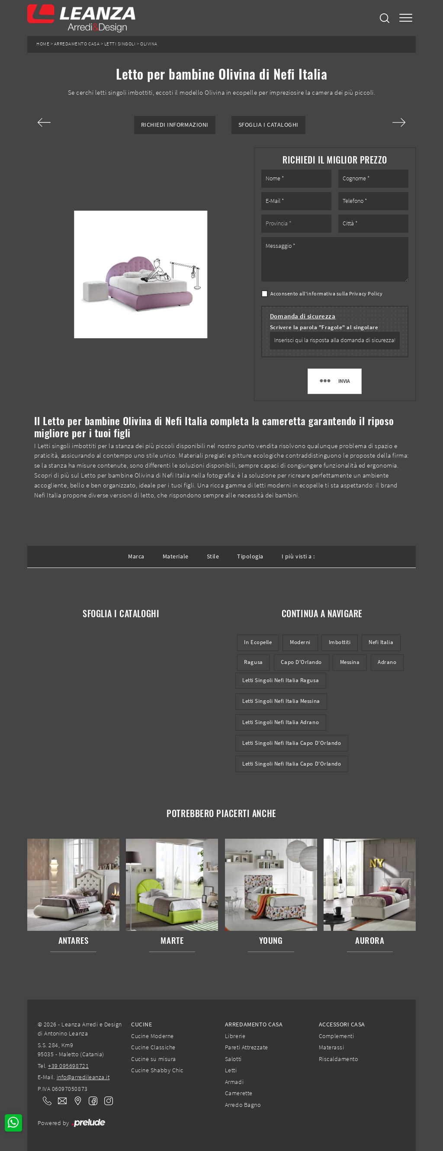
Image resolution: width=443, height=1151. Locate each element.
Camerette (239, 1093)
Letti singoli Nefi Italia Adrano (280, 722)
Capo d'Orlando (301, 662)
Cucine (141, 1024)
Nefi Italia (381, 642)
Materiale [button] (176, 556)
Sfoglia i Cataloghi (268, 124)
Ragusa (253, 662)
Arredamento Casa (77, 44)
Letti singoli (120, 44)
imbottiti (340, 642)
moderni (300, 642)
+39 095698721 (68, 1066)
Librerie (235, 1036)
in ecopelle (258, 642)
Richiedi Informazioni (175, 124)
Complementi (336, 1036)
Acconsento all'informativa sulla (326, 293)
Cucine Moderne (152, 1036)
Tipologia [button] (250, 556)
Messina (350, 662)
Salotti (233, 1059)
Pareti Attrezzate (246, 1047)
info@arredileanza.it (83, 1077)
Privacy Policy (365, 293)
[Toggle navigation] (406, 18)
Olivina (148, 44)
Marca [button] (136, 556)
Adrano (387, 662)
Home (42, 44)
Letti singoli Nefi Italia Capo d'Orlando (291, 743)
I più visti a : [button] (298, 556)
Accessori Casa (342, 1024)
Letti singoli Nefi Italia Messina (281, 701)
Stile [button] (213, 556)
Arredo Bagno (242, 1105)
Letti (231, 1070)
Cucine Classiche (153, 1047)
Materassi (331, 1047)
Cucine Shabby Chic (157, 1070)
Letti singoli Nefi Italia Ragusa (280, 680)
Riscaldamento (338, 1059)
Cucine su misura (153, 1059)
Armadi (234, 1082)
